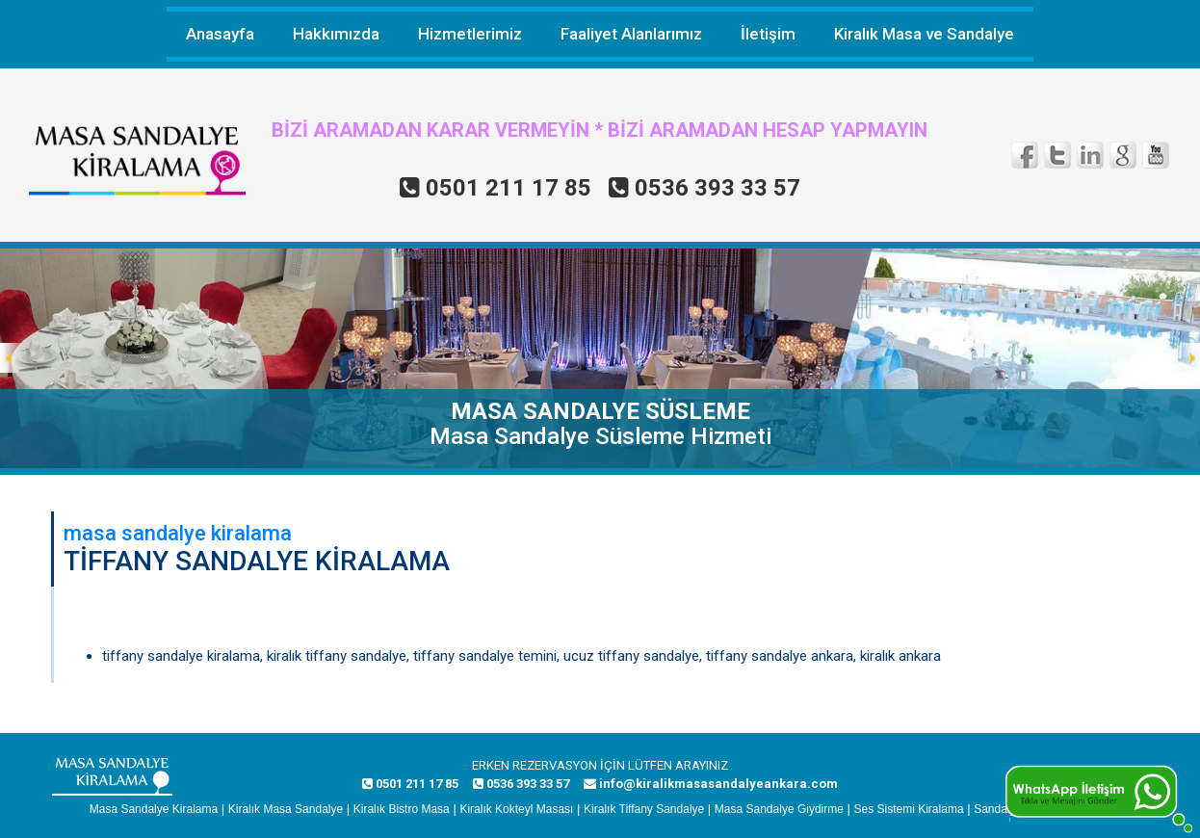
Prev (15, 358)
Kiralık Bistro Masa (401, 809)
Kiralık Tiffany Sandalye (644, 809)
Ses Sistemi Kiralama (909, 809)
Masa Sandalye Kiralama (154, 809)
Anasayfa (220, 33)
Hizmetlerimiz (470, 33)
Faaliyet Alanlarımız (631, 33)
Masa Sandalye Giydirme (779, 809)
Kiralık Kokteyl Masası (516, 809)
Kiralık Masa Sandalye (285, 809)
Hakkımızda (336, 33)
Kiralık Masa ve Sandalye (924, 33)
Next (1184, 358)
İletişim (768, 33)
